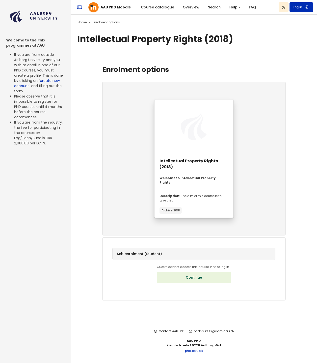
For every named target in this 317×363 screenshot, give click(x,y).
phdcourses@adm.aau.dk (214, 331)
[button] (193, 254)
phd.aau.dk (194, 351)
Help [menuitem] (233, 7)
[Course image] (194, 126)
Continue (194, 277)
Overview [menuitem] (191, 7)
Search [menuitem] (214, 7)
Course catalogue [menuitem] (157, 7)
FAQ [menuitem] (252, 7)
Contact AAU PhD (171, 331)
